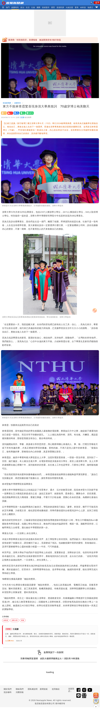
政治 (22, 7)
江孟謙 (21, 117)
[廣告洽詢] (95, 700)
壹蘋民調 (60, 7)
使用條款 (56, 689)
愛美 (77, 7)
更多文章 (19, 641)
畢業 (22, 620)
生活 (28, 7)
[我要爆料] (95, 695)
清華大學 (15, 620)
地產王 (90, 7)
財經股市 (46, 7)
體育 (53, 7)
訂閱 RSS (9, 641)
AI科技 (83, 7)
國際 (38, 7)
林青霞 (6, 620)
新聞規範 (44, 689)
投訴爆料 (8, 692)
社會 (33, 7)
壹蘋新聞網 (7, 103)
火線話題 (69, 7)
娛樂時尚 (15, 7)
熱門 (8, 7)
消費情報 (20, 692)
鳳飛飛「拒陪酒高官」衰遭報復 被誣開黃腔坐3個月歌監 (34, 39)
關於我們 (8, 689)
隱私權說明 (32, 689)
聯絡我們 (20, 689)
